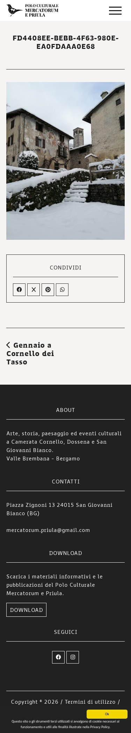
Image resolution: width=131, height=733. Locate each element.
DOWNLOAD (26, 609)
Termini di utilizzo (90, 701)
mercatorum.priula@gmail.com (48, 529)
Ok (107, 714)
